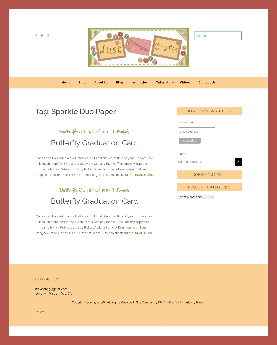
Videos (185, 82)
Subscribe (186, 122)
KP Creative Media (170, 302)
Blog (119, 82)
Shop (82, 82)
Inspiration (139, 82)
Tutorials (163, 82)
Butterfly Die (74, 131)
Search (181, 154)
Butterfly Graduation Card (94, 142)
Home (66, 82)
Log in (39, 311)
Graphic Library (177, 320)
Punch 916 (100, 131)
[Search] (238, 162)
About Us (101, 82)
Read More (144, 175)
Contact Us (207, 82)
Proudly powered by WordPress (111, 320)
